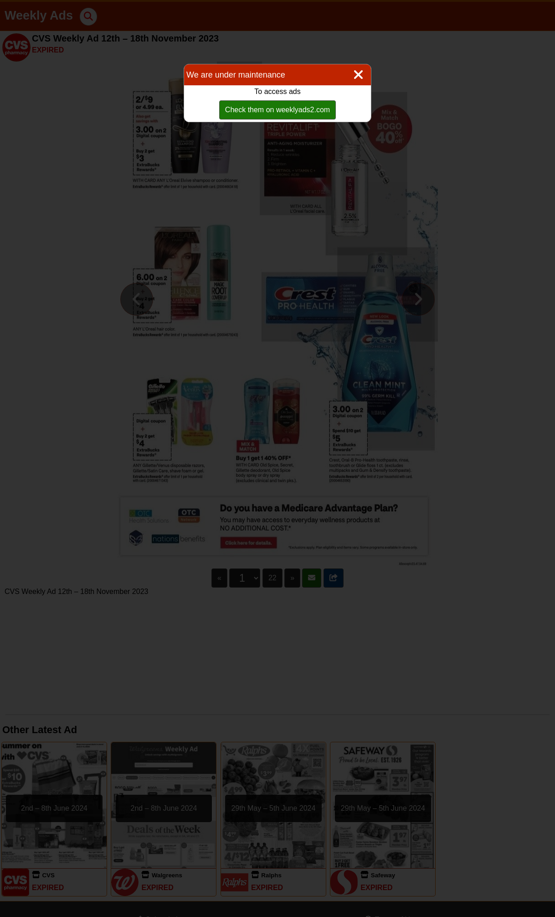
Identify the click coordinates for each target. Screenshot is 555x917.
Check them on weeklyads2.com (277, 110)
